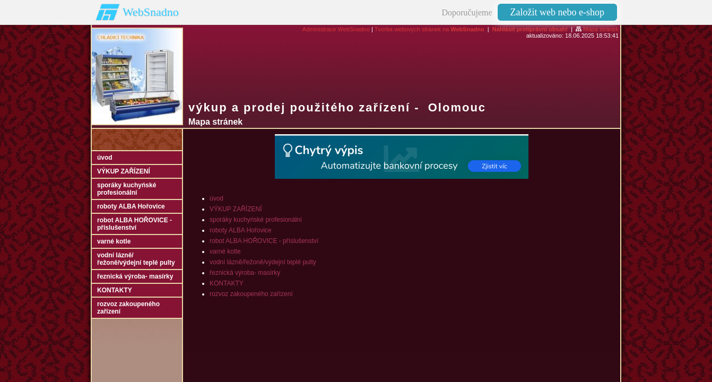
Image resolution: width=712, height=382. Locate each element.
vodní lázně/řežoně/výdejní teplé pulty (263, 262)
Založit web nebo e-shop (557, 12)
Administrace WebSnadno (336, 29)
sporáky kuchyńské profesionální (256, 219)
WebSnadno (151, 12)
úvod (216, 198)
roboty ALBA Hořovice (241, 230)
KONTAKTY (227, 283)
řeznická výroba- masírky (245, 272)
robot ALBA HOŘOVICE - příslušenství (264, 241)
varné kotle (225, 251)
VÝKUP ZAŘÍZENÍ (236, 209)
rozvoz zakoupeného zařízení (251, 294)
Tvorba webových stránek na (429, 29)
